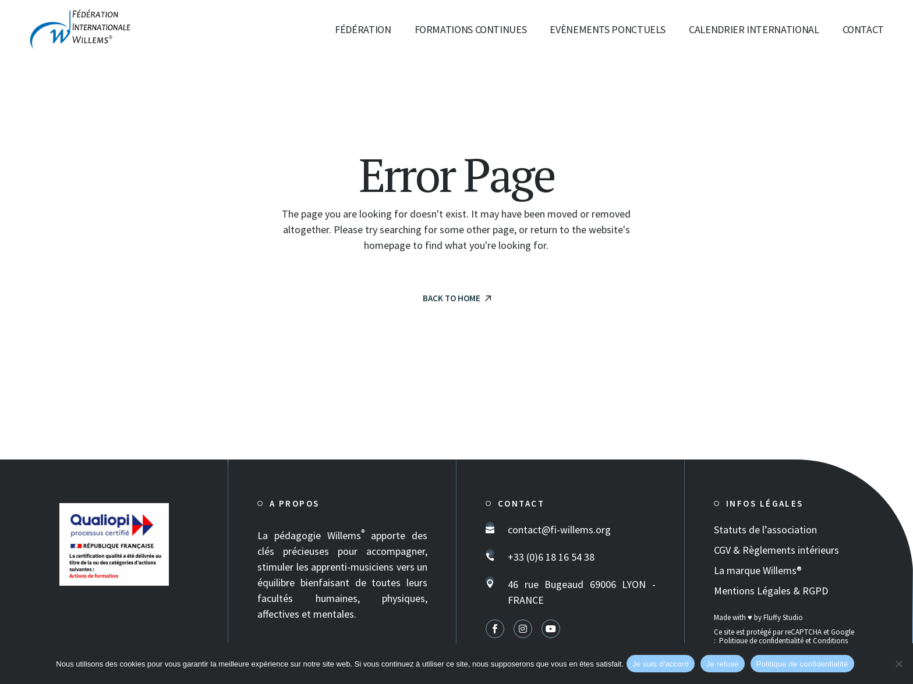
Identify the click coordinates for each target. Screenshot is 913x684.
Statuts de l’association (765, 529)
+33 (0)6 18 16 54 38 (551, 557)
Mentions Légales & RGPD (771, 590)
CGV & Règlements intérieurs (776, 550)
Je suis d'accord (660, 664)
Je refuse (722, 664)
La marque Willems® (758, 570)
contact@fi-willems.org (559, 529)
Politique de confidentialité (761, 641)
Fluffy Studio (783, 617)
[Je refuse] (898, 663)
